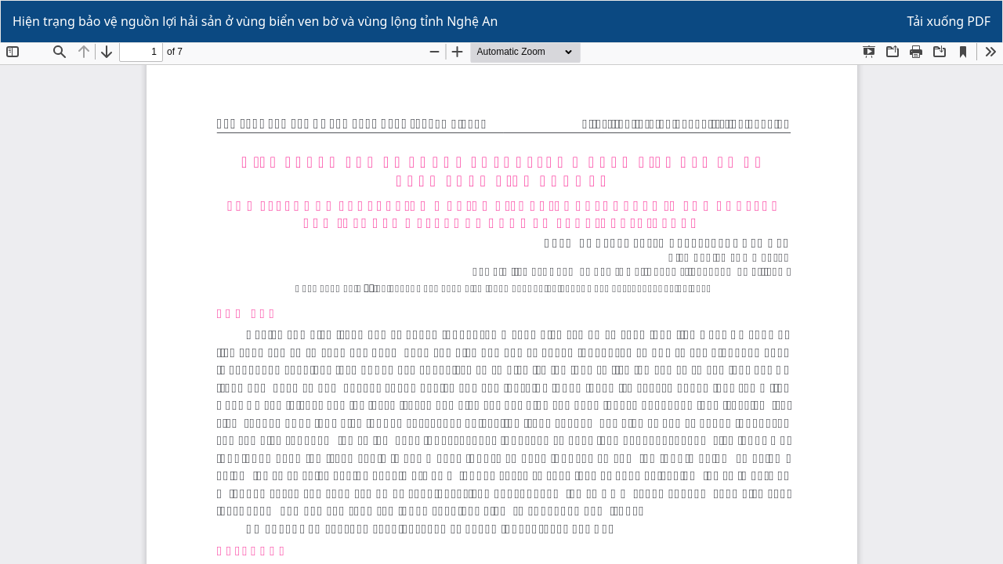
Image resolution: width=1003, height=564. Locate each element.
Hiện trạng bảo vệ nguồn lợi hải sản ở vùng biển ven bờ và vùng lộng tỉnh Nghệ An (255, 21)
